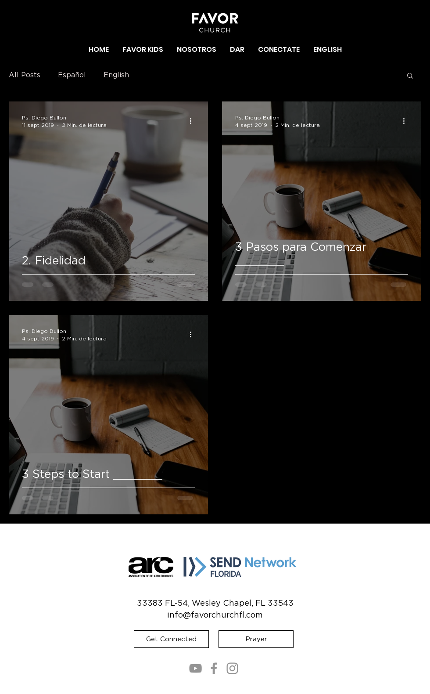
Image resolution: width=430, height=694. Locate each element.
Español (72, 75)
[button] (196, 49)
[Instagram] (232, 668)
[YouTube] (195, 668)
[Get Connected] (171, 639)
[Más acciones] (193, 121)
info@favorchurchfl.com (215, 615)
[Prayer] (256, 639)
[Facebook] (214, 668)
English (116, 75)
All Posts (24, 75)
